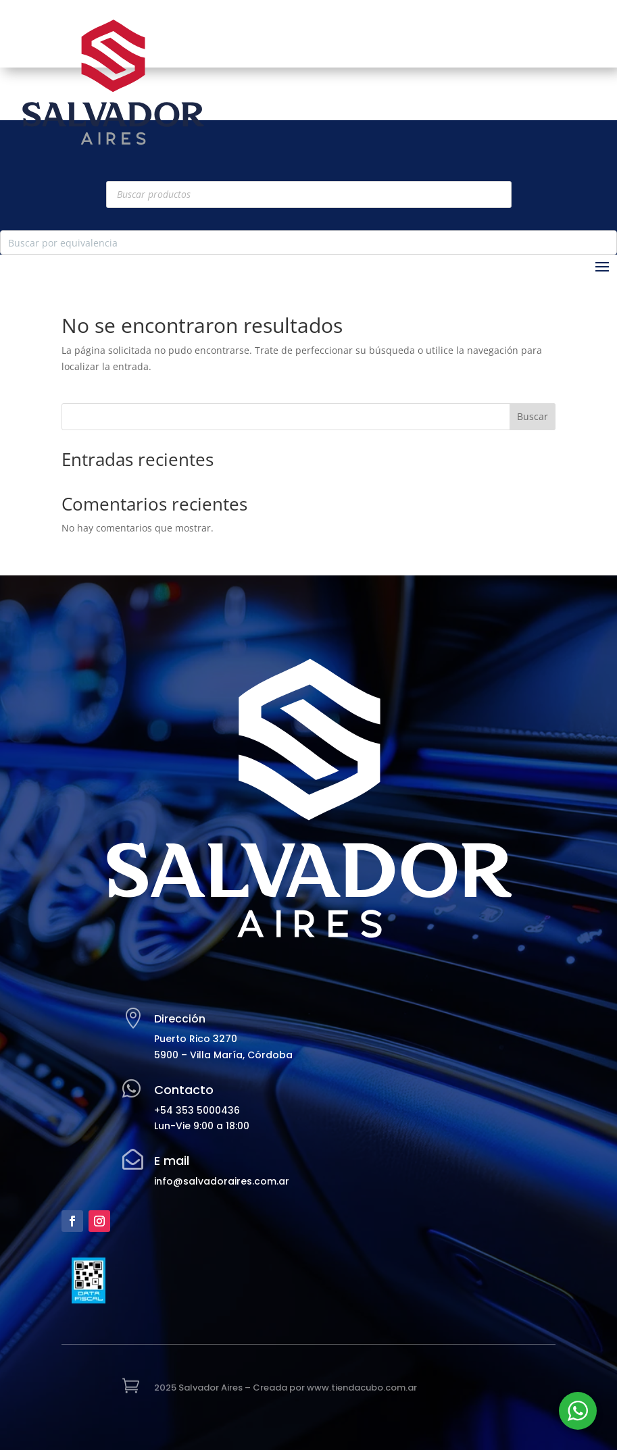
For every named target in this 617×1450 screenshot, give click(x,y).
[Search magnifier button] (604, 242)
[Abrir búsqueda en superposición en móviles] (309, 194)
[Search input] (297, 242)
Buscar (532, 416)
